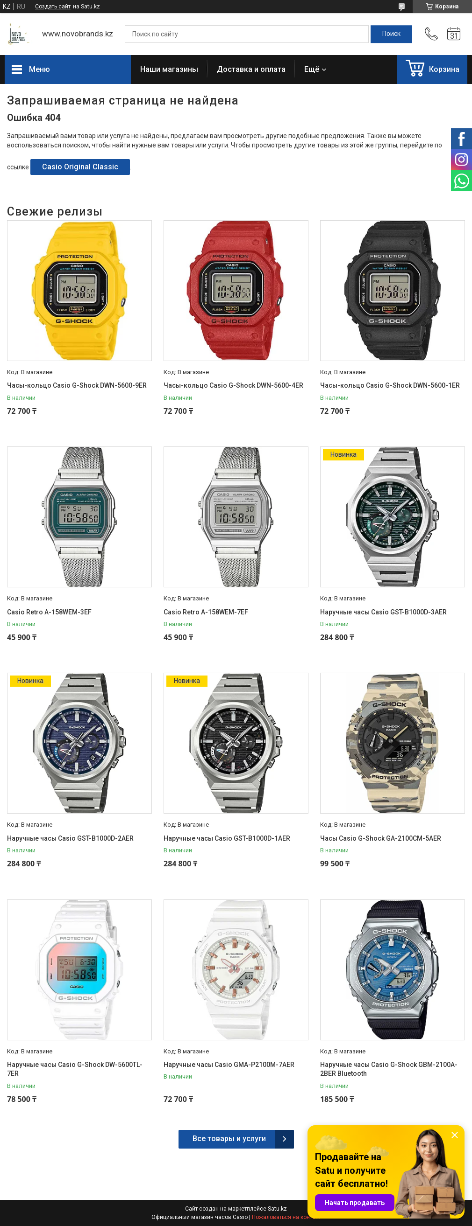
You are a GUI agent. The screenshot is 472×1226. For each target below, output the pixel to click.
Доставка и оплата (251, 69)
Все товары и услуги (229, 1138)
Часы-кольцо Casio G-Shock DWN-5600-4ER (233, 385)
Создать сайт (53, 6)
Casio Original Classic (80, 166)
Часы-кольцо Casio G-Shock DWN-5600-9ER (77, 385)
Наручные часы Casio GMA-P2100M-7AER (229, 1064)
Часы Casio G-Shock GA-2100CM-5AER (380, 838)
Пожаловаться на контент (286, 1217)
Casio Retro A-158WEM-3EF (49, 612)
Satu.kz (277, 1208)
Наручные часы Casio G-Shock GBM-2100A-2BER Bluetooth (389, 1069)
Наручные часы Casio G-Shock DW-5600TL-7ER (75, 1069)
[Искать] (391, 34)
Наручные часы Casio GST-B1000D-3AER (383, 612)
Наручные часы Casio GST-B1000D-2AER (70, 838)
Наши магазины (169, 69)
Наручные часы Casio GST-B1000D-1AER (227, 838)
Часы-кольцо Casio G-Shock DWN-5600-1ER (390, 385)
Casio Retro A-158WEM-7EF (206, 612)
